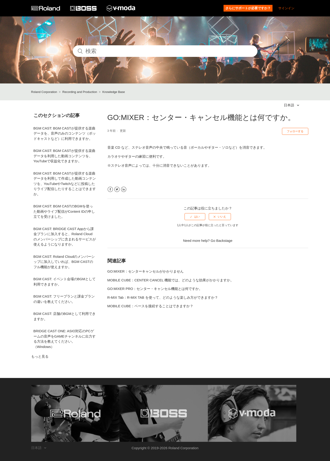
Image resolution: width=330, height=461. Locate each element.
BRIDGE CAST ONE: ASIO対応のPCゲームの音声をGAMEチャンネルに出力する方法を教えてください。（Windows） (64, 339)
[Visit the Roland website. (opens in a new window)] (75, 413)
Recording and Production (79, 92)
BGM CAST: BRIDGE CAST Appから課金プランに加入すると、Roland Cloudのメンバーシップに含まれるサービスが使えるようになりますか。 (64, 236)
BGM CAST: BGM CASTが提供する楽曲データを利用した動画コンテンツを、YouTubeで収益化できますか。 (64, 156)
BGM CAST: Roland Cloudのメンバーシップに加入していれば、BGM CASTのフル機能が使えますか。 (64, 262)
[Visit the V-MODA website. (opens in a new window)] (252, 413)
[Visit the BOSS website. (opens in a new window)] (163, 413)
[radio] (195, 216)
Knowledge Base (113, 92)
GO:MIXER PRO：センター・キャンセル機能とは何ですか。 (155, 289)
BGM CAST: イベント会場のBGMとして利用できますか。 (64, 281)
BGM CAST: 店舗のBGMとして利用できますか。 (64, 316)
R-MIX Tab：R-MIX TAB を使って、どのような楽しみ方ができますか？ (162, 297)
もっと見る (39, 356)
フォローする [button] (295, 131)
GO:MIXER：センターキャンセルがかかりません (145, 271)
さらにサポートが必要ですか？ (248, 8)
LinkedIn (124, 189)
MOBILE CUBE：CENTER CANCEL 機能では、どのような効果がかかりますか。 (170, 280)
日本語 (289, 105)
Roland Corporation (44, 92)
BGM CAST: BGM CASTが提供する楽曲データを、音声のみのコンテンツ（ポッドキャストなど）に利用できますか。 (64, 133)
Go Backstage (221, 241)
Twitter (117, 189)
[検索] (165, 51)
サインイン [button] (286, 8)
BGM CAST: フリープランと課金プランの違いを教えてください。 (64, 299)
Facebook (110, 189)
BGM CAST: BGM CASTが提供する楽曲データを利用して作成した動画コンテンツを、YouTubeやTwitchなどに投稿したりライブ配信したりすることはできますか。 (64, 183)
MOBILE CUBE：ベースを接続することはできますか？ (150, 306)
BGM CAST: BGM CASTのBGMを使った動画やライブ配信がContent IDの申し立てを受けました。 (64, 211)
